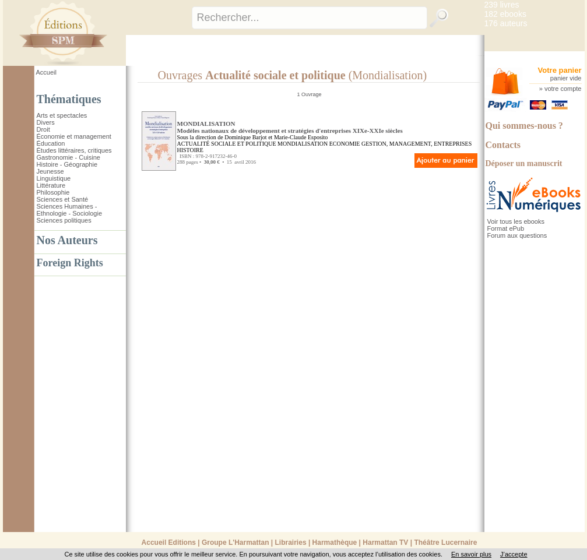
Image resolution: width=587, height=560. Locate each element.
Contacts (503, 145)
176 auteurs (506, 23)
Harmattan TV (385, 542)
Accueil (46, 72)
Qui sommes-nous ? (524, 126)
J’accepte (513, 554)
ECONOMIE (344, 143)
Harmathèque (334, 542)
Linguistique (54, 178)
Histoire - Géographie (67, 164)
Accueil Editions (169, 542)
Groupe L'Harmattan (235, 542)
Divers (46, 122)
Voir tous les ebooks (515, 221)
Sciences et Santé (63, 199)
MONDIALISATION (302, 143)
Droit (43, 129)
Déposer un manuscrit (524, 163)
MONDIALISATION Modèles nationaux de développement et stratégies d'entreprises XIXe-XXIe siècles (290, 127)
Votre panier (560, 70)
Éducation (51, 143)
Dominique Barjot (245, 137)
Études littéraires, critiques (74, 150)
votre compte (563, 88)
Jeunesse (50, 171)
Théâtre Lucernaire (445, 542)
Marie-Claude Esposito (301, 137)
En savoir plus (471, 554)
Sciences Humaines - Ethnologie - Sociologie (70, 210)
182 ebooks (505, 14)
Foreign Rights (70, 263)
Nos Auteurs (67, 240)
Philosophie (53, 192)
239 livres (501, 4)
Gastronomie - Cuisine (68, 157)
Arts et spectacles (62, 115)
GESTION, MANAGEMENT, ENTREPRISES (416, 143)
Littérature (51, 185)
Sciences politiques (64, 220)
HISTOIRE (190, 150)
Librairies (291, 542)
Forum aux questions (517, 235)
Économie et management (74, 136)
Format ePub (506, 228)
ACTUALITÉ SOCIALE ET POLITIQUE (226, 143)
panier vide (566, 78)
